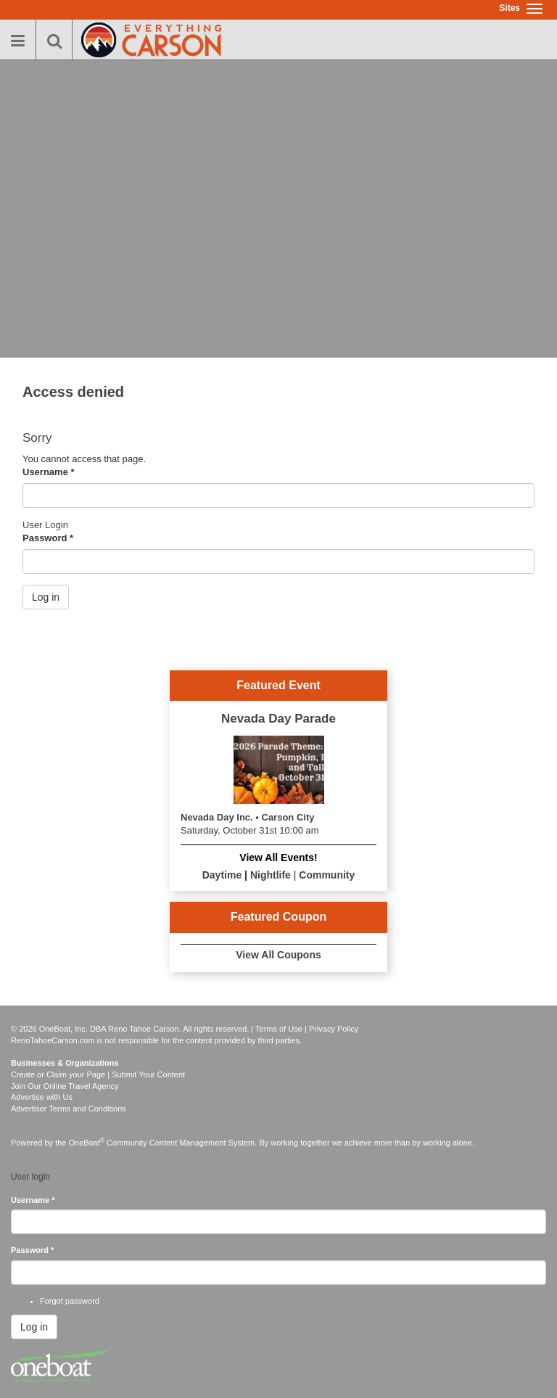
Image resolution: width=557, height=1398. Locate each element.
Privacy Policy (333, 1028)
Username (48, 471)
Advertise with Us (42, 1097)
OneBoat (87, 1142)
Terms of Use (278, 1028)
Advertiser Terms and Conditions (68, 1108)
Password (47, 538)
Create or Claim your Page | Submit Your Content (98, 1074)
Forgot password (69, 1300)
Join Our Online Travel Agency (65, 1086)
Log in (45, 597)
